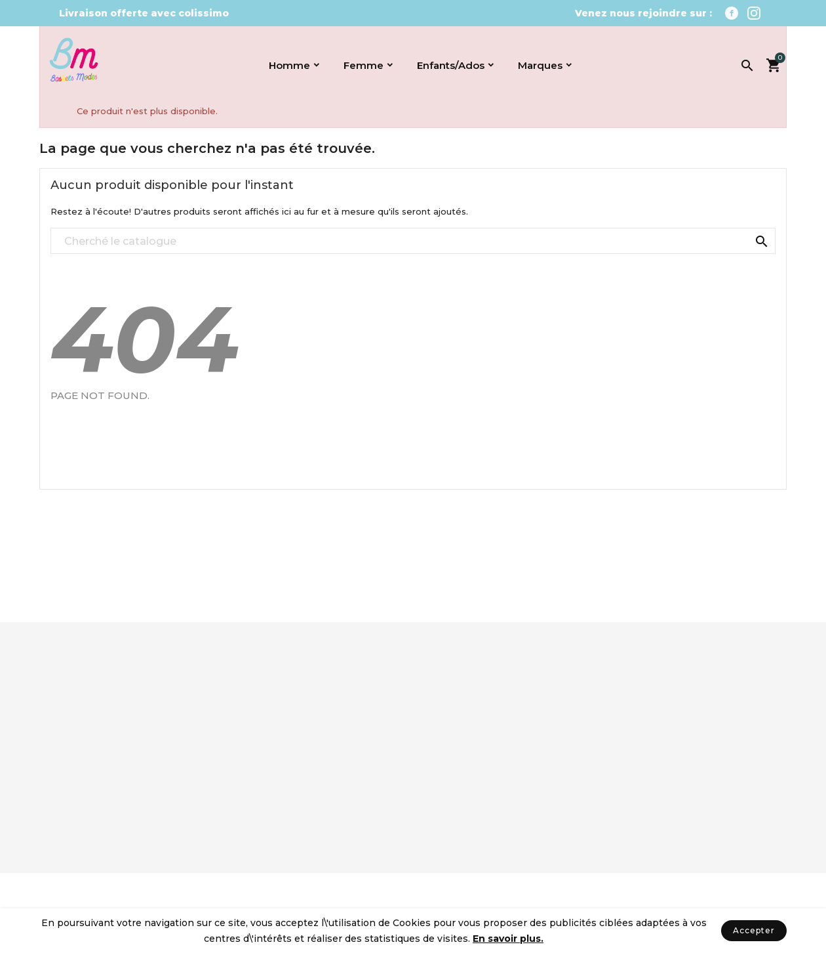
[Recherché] (413, 241)
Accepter (754, 930)
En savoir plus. (508, 938)
